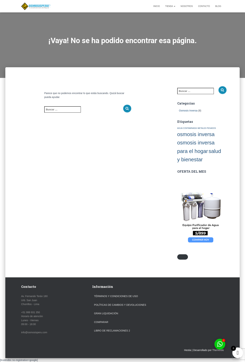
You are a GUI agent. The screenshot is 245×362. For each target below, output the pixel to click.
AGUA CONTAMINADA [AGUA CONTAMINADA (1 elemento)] (187, 128)
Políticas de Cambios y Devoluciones (120, 304)
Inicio (156, 6)
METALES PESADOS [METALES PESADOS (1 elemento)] (207, 128)
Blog (218, 6)
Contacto (204, 6)
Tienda (170, 6)
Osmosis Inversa (188, 110)
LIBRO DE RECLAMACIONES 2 (112, 330)
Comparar (101, 322)
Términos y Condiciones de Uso (116, 296)
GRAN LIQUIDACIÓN (106, 313)
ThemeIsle (218, 350)
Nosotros (187, 6)
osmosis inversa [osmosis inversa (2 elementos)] (196, 134)
